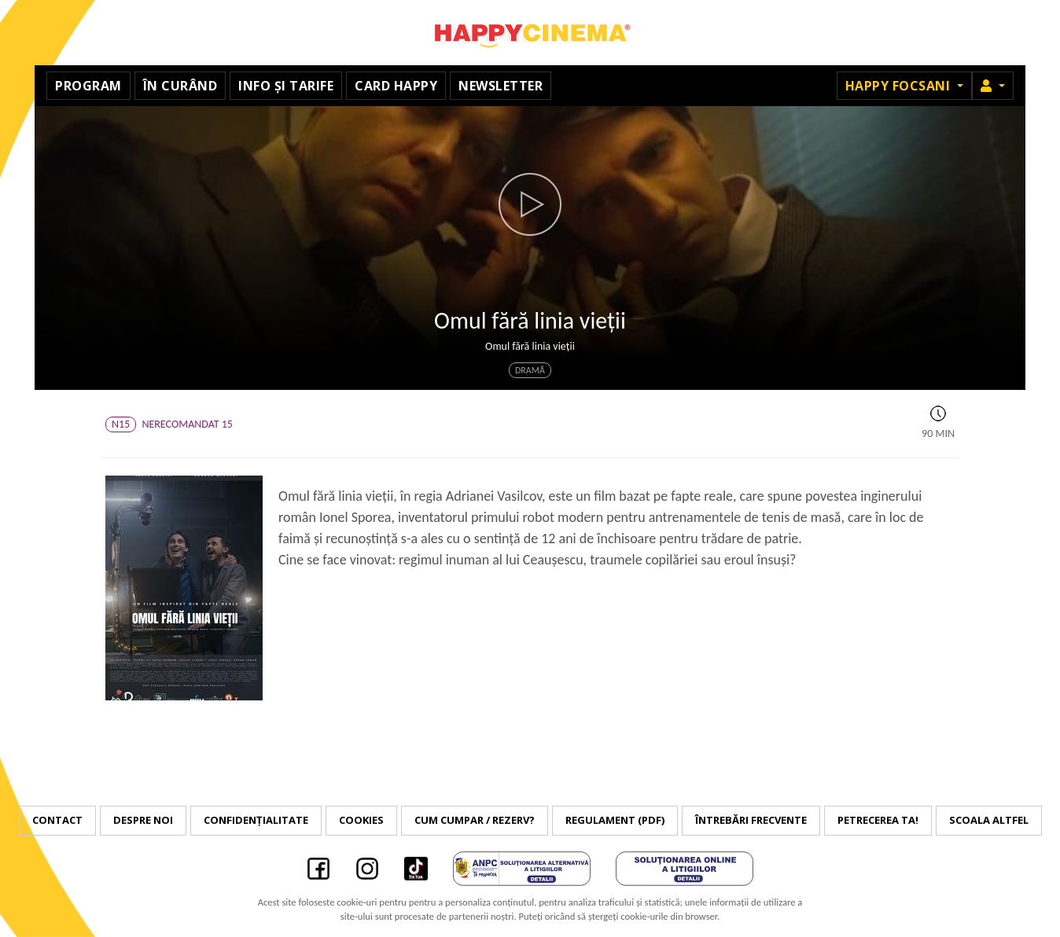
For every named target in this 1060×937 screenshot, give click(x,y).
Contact (57, 820)
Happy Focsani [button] (899, 85)
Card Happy (396, 85)
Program (88, 85)
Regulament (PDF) (614, 820)
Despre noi (143, 820)
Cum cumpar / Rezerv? (474, 820)
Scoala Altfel (989, 820)
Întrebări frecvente (751, 820)
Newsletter (500, 85)
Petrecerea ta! (877, 820)
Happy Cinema (530, 32)
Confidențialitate (256, 820)
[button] (993, 86)
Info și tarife (285, 85)
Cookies (361, 820)
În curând (180, 85)
